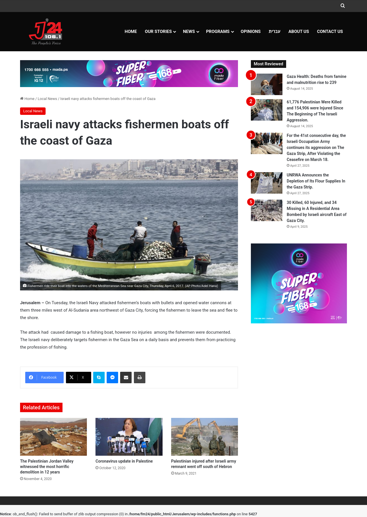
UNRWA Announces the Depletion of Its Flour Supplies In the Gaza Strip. (316, 181)
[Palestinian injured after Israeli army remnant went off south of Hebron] (204, 437)
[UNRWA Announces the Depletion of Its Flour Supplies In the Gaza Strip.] (266, 183)
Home (131, 31)
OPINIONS (251, 31)
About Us (298, 31)
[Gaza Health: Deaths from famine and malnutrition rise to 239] (266, 84)
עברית (274, 31)
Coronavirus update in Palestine (124, 461)
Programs (218, 31)
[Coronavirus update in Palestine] (128, 437)
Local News (47, 99)
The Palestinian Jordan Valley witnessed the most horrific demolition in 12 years (46, 466)
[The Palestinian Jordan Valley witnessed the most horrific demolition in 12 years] (53, 437)
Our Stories (158, 31)
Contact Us (330, 31)
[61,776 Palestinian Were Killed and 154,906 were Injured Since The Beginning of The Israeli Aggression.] (266, 110)
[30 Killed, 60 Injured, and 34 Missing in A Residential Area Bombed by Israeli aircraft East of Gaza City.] (266, 210)
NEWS (189, 31)
